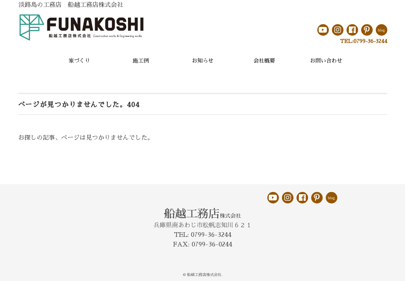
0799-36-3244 (370, 41)
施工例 (141, 60)
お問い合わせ (326, 60)
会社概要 (264, 60)
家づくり (79, 60)
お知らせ (202, 60)
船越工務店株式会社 (204, 275)
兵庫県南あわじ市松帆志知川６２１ (202, 225)
